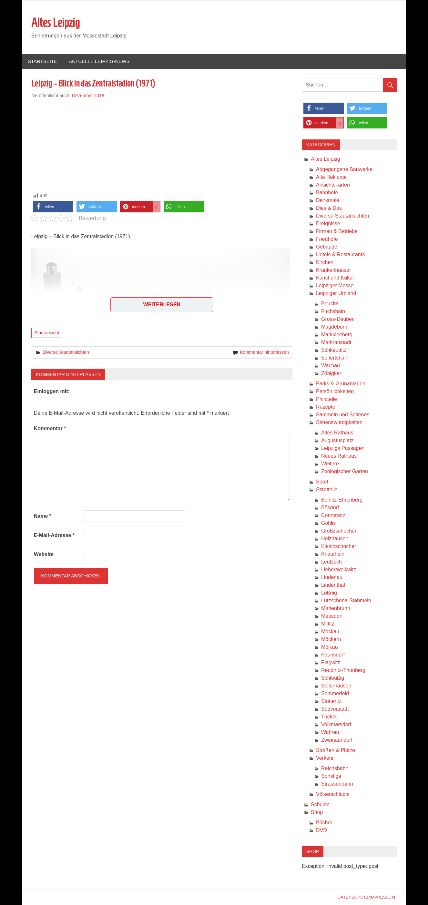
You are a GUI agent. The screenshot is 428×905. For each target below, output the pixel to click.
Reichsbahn (335, 768)
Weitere (330, 463)
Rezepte (325, 407)
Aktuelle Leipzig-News (99, 61)
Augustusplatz (337, 440)
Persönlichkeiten (335, 391)
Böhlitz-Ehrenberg (341, 500)
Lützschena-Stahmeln (346, 600)
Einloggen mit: (52, 391)
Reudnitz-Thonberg (343, 670)
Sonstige (331, 776)
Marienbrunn (335, 608)
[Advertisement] (161, 144)
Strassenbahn (337, 784)
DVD (321, 830)
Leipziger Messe (335, 285)
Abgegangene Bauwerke (344, 169)
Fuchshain (333, 311)
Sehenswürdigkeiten (339, 422)
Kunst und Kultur (335, 277)
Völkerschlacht (333, 794)
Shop (317, 812)
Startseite (42, 61)
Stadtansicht (46, 332)
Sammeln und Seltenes (342, 414)
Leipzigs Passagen (342, 448)
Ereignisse (328, 223)
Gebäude (326, 246)
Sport (322, 481)
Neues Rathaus (339, 456)
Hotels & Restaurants (340, 254)
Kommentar (50, 428)
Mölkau (329, 647)
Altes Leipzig (55, 22)
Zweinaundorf (336, 740)
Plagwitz (331, 662)
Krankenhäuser (333, 270)
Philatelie (326, 399)
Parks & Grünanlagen (340, 383)
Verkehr (325, 758)
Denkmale (327, 200)
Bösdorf (330, 507)
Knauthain (332, 554)
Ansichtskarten (333, 185)
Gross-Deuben (338, 319)
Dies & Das (329, 208)
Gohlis (328, 523)
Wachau (330, 365)
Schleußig (332, 678)
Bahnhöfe (327, 192)
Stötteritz (331, 701)
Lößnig (329, 592)
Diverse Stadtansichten (66, 352)
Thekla (329, 716)
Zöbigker (331, 373)
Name (42, 516)
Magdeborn (334, 327)
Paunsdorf (333, 654)
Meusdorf (332, 616)
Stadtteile (327, 489)
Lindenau (331, 577)
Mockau (330, 631)
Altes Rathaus (337, 432)
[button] (53, 206)
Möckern (331, 639)
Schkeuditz (333, 350)
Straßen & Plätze (335, 750)
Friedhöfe (327, 239)
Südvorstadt (335, 709)
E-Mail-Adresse (54, 535)
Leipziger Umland (336, 293)
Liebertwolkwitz (338, 569)
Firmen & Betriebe (337, 231)
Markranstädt (336, 342)
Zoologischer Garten (344, 471)
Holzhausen (335, 538)
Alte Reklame (331, 177)
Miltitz (327, 623)
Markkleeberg (336, 334)
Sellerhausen (336, 685)
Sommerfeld (335, 693)
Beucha (330, 303)
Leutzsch (331, 561)
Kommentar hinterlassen (264, 352)
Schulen (320, 804)
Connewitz (333, 515)
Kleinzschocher (338, 546)
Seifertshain (335, 358)
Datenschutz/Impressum (366, 897)
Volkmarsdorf (336, 724)
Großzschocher (338, 531)
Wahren (330, 732)
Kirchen (324, 262)
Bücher (324, 822)
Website (44, 554)
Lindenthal (333, 585)
